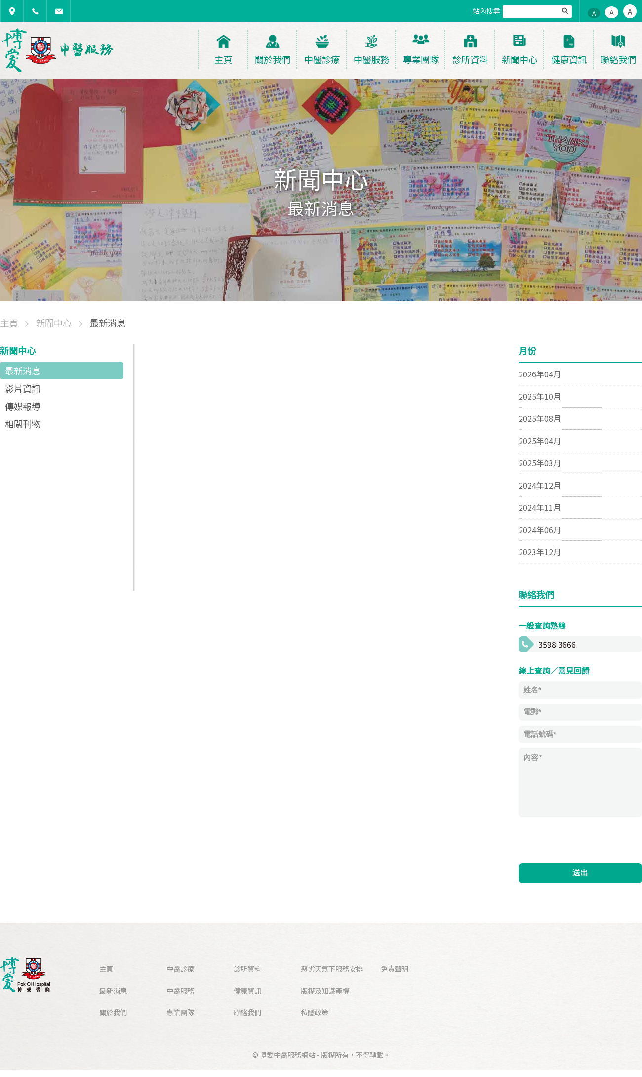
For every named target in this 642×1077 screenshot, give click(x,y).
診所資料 (247, 968)
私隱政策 (314, 1012)
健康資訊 (247, 990)
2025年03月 (540, 463)
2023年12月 (540, 552)
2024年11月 (540, 507)
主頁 (106, 968)
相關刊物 (22, 423)
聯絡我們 (247, 1012)
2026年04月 (540, 374)
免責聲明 (394, 968)
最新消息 (22, 370)
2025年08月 (540, 418)
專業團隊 (180, 1012)
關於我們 (113, 1012)
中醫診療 (180, 968)
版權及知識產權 (325, 990)
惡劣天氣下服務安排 (332, 968)
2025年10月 (540, 396)
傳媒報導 (22, 406)
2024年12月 (540, 485)
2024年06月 (540, 530)
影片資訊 (22, 388)
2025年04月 (540, 441)
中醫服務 (180, 990)
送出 (580, 873)
